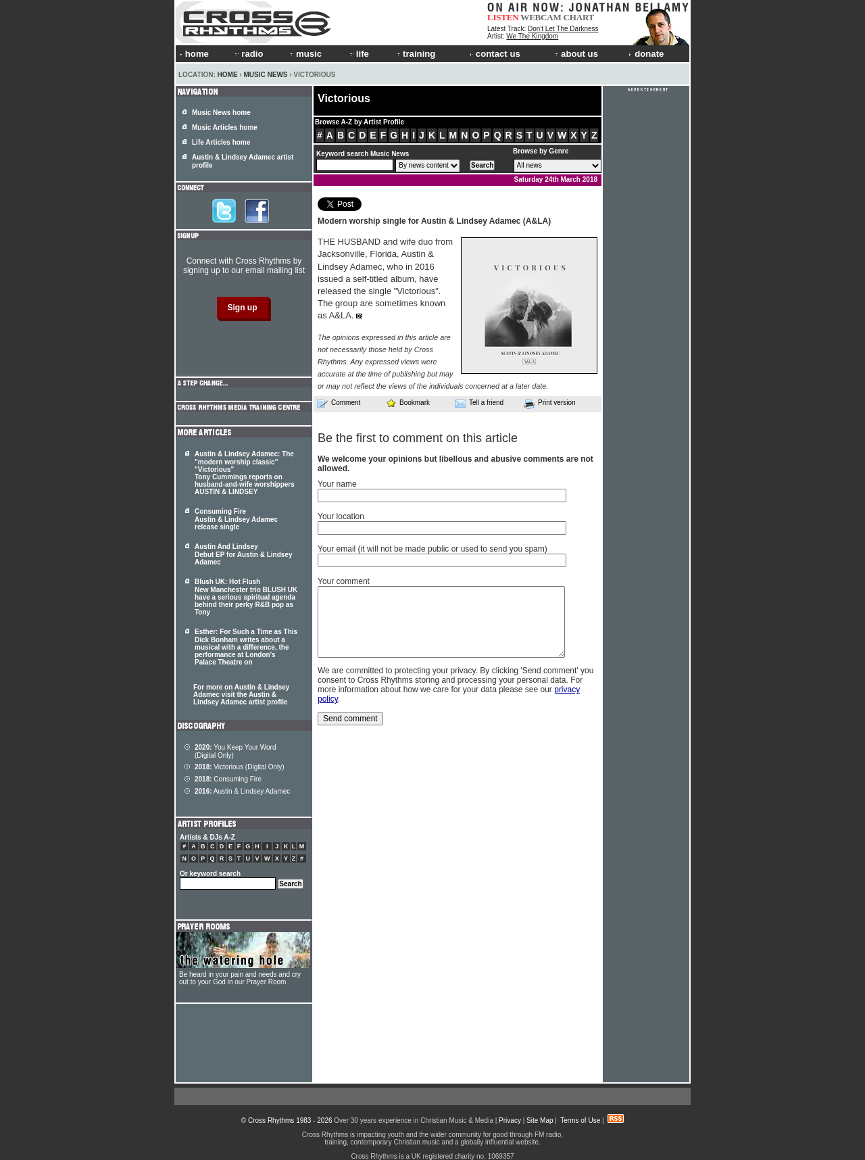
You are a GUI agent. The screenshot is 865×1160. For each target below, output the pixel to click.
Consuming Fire (228, 779)
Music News (265, 74)
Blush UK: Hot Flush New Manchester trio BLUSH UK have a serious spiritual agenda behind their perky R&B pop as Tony (246, 597)
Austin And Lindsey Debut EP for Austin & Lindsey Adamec (243, 554)
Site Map (539, 1120)
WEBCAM (540, 17)
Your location (341, 516)
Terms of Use (580, 1120)
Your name (337, 484)
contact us (495, 54)
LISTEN (503, 17)
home (194, 54)
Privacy (510, 1120)
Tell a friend (479, 403)
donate (646, 54)
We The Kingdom (532, 36)
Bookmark (408, 402)
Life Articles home (221, 142)
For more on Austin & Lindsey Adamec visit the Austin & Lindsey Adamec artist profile (241, 694)
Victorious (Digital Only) (240, 767)
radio (248, 54)
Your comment (344, 581)
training (415, 54)
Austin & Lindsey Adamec (242, 791)
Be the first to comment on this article (418, 438)
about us (575, 54)
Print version (550, 403)
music (305, 54)
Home (228, 74)
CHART (579, 17)
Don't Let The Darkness (563, 28)
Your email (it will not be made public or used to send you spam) (432, 549)
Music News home (221, 112)
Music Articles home (224, 127)
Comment (338, 403)
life (358, 54)
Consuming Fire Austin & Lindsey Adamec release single (236, 519)
